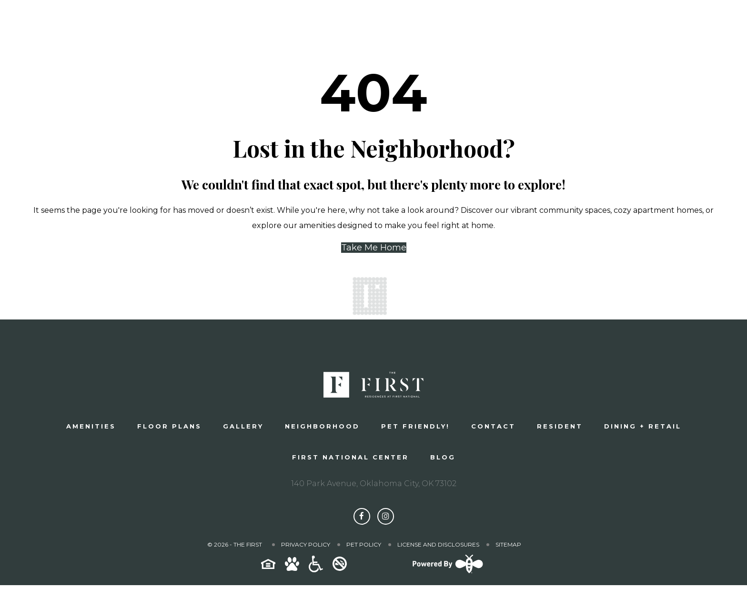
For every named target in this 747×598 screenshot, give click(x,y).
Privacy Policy (305, 544)
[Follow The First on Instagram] (385, 516)
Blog (442, 457)
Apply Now (676, 26)
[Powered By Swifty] (446, 573)
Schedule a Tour (568, 26)
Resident (560, 426)
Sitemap (508, 544)
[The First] (88, 26)
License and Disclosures (438, 544)
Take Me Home (373, 247)
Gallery (243, 426)
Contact (493, 426)
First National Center (350, 457)
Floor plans (169, 426)
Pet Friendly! (415, 426)
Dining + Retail (642, 426)
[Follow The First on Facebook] (361, 516)
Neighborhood (322, 426)
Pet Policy (363, 544)
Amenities (91, 426)
